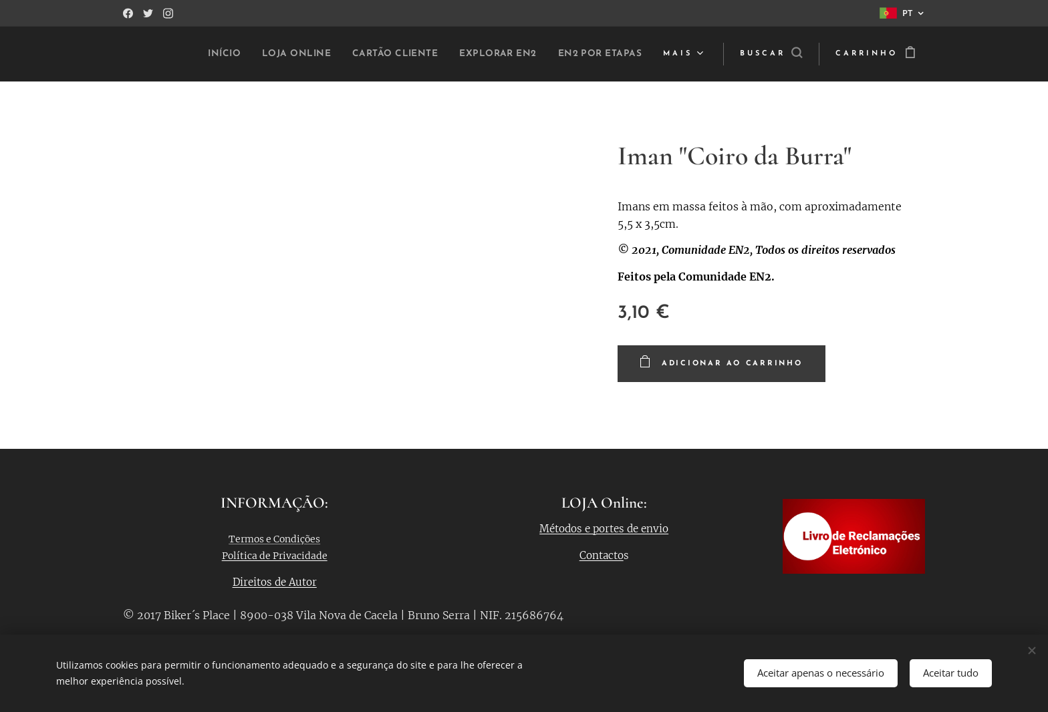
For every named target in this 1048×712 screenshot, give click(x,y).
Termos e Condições (274, 539)
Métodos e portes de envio (604, 528)
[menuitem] (288, 54)
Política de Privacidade (275, 556)
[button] (771, 54)
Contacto (601, 555)
